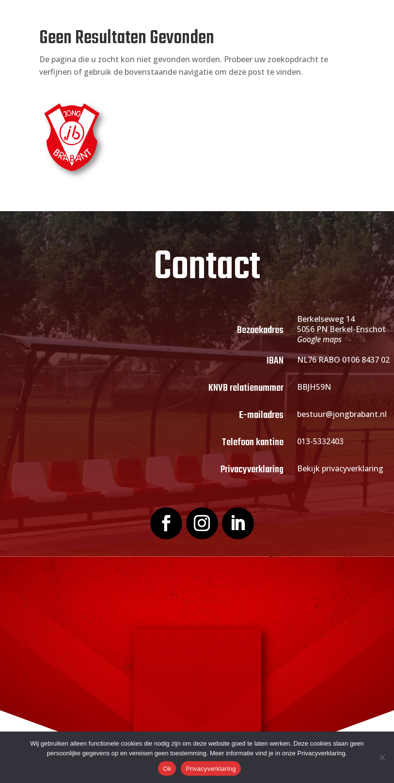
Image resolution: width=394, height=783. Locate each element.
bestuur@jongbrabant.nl (342, 414)
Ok (167, 768)
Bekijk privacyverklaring (340, 468)
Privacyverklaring (211, 768)
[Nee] (382, 757)
